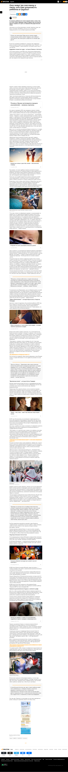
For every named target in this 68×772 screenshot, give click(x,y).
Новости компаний (48, 759)
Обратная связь (37, 760)
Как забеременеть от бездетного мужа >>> (19, 354)
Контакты (7, 759)
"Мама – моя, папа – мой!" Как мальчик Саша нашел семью (25, 413)
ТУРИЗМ (55, 749)
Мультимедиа (65, 749)
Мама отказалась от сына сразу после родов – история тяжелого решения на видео (26, 325)
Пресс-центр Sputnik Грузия (36, 759)
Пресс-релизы (27, 759)
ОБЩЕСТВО (46, 749)
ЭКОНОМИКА (40, 749)
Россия (59, 749)
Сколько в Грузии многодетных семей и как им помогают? (24, 561)
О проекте (3, 759)
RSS (43, 759)
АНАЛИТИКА (20, 738)
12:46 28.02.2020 (12, 11)
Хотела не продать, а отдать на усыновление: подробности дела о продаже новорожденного (23, 618)
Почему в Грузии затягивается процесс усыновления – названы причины (24, 104)
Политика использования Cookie (7, 760)
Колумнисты (25, 738)
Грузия (11, 738)
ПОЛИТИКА (35, 749)
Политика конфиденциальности (59, 759)
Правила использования (15, 759)
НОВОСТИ (14, 738)
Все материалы (14, 18)
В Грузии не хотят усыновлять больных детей (23, 245)
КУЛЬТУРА (51, 749)
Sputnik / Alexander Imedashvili (14, 675)
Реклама (22, 759)
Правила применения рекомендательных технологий (23, 760)
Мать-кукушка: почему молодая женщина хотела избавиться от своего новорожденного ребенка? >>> (25, 645)
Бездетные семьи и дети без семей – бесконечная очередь (25, 164)
